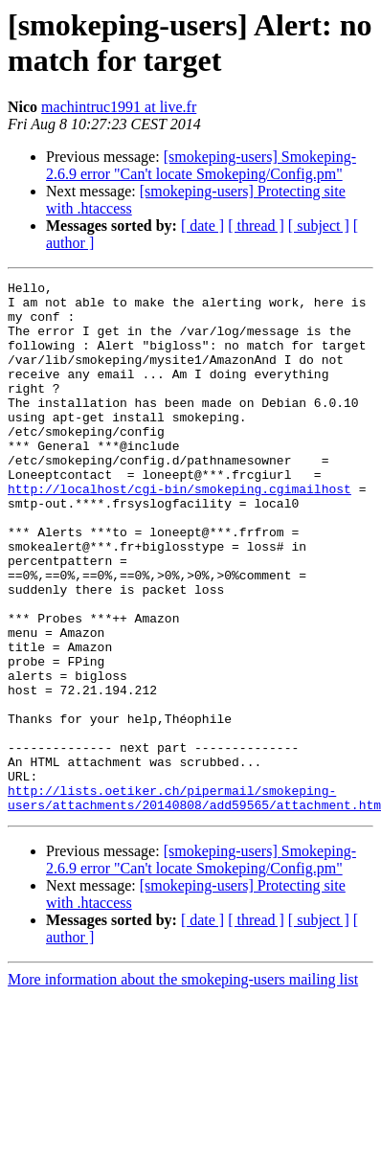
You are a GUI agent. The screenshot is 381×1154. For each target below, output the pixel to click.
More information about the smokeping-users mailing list (183, 1085)
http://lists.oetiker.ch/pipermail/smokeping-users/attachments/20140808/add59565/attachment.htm (194, 902)
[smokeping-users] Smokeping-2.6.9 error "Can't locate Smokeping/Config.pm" (201, 165)
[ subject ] (318, 225)
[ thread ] (256, 225)
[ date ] (202, 225)
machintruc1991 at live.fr (118, 107)
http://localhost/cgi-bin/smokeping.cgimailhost (179, 531)
